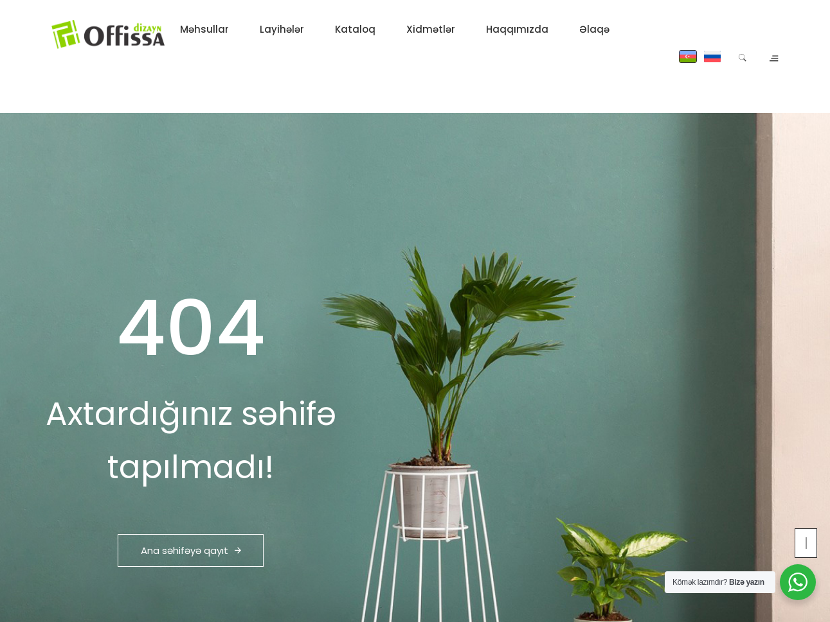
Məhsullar (204, 29)
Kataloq (355, 29)
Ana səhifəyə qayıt (191, 550)
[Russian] (712, 56)
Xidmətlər (430, 29)
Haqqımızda (517, 29)
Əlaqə (594, 29)
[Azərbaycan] (688, 56)
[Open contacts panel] (772, 56)
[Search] (742, 56)
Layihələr (282, 29)
